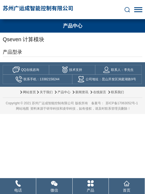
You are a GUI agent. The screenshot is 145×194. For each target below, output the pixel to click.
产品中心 (64, 92)
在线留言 (99, 92)
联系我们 (117, 92)
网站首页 (29, 92)
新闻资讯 (81, 92)
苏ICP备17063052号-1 (122, 103)
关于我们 (46, 92)
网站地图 (22, 108)
